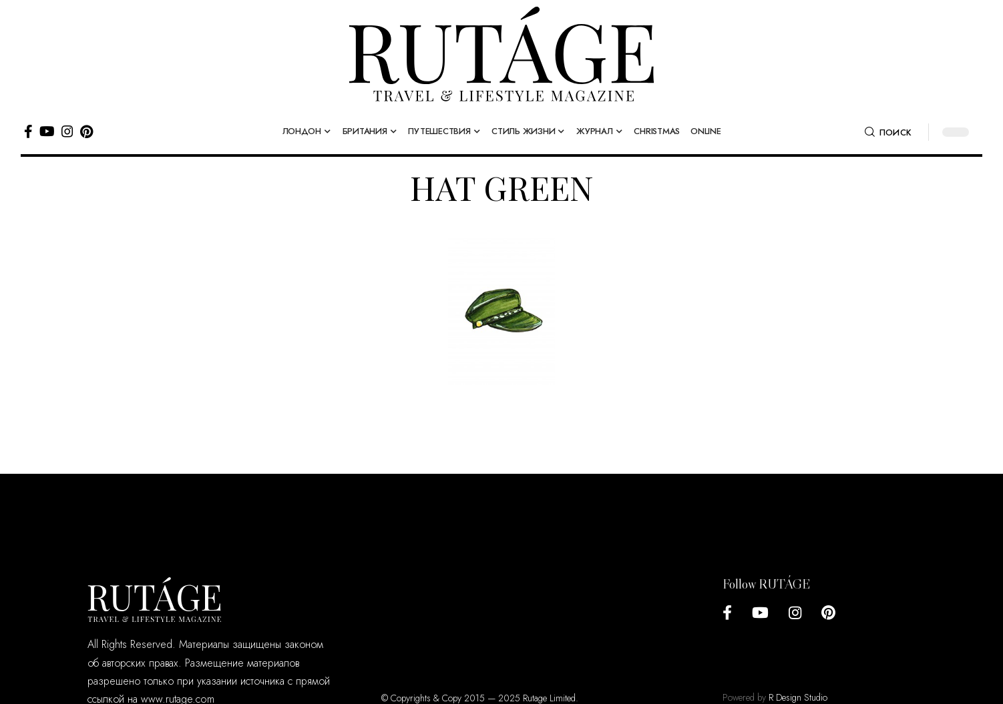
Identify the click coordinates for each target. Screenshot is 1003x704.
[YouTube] (47, 131)
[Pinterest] (86, 131)
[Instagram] (67, 131)
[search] (888, 132)
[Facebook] (28, 131)
